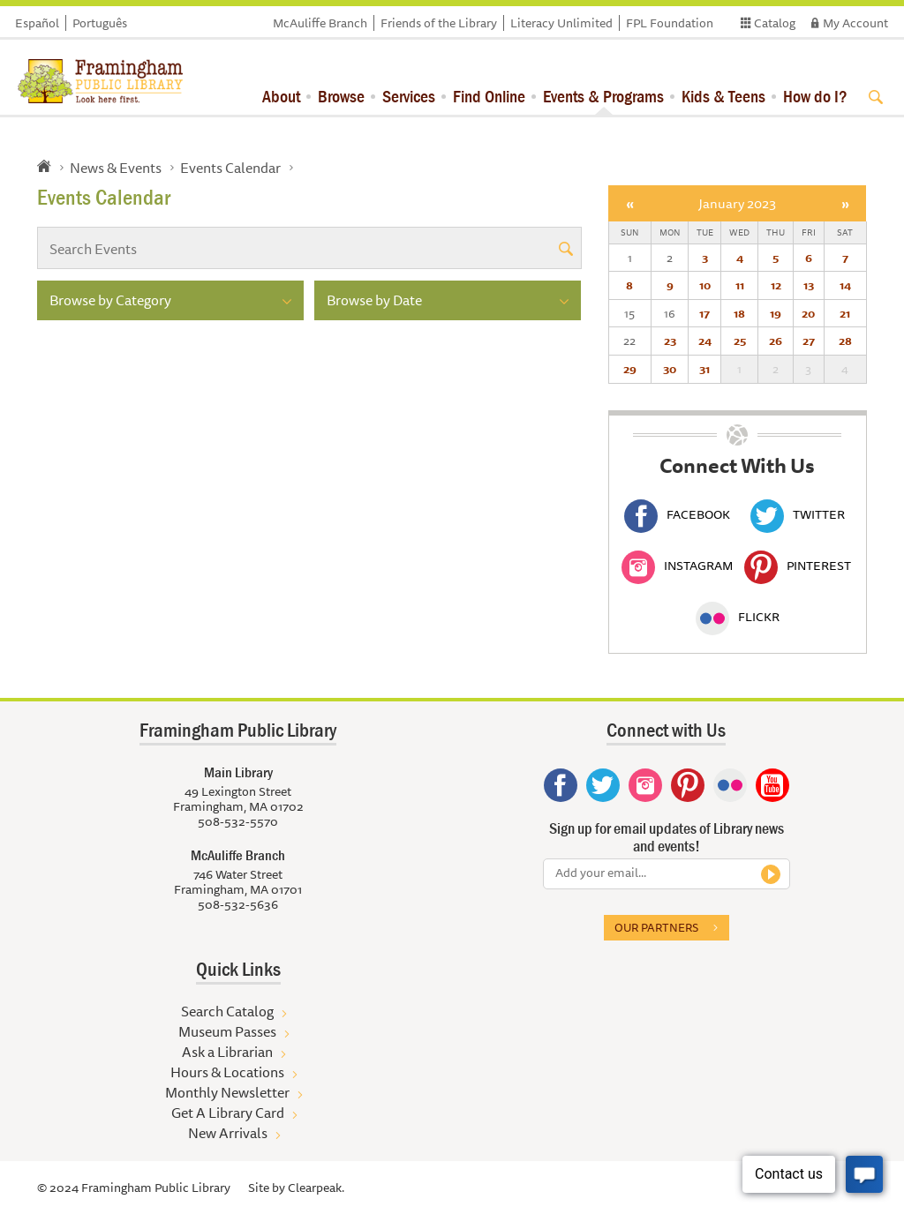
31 (704, 369)
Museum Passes (227, 1031)
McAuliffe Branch (320, 23)
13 (808, 285)
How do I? (815, 96)
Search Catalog (227, 1011)
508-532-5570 (238, 821)
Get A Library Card (227, 1112)
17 (704, 313)
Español (37, 23)
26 (775, 340)
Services (408, 96)
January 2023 (737, 203)
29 (630, 369)
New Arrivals (227, 1133)
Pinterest (797, 565)
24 (705, 340)
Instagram (677, 565)
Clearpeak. (316, 1187)
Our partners (656, 927)
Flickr (738, 616)
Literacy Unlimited (561, 23)
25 (740, 340)
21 (845, 313)
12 (776, 285)
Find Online (489, 96)
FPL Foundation (669, 23)
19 (775, 313)
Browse (341, 96)
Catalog (774, 23)
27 (808, 340)
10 (705, 285)
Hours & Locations (227, 1072)
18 (739, 313)
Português (99, 23)
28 (845, 340)
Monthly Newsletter (227, 1092)
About (281, 96)
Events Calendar (230, 167)
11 (739, 285)
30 (669, 369)
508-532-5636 (238, 904)
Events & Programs (603, 96)
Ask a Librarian (227, 1052)
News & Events (116, 167)
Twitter (797, 514)
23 (670, 340)
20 (808, 313)
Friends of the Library (438, 23)
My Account (855, 23)
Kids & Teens (723, 96)
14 (845, 285)
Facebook (677, 514)
